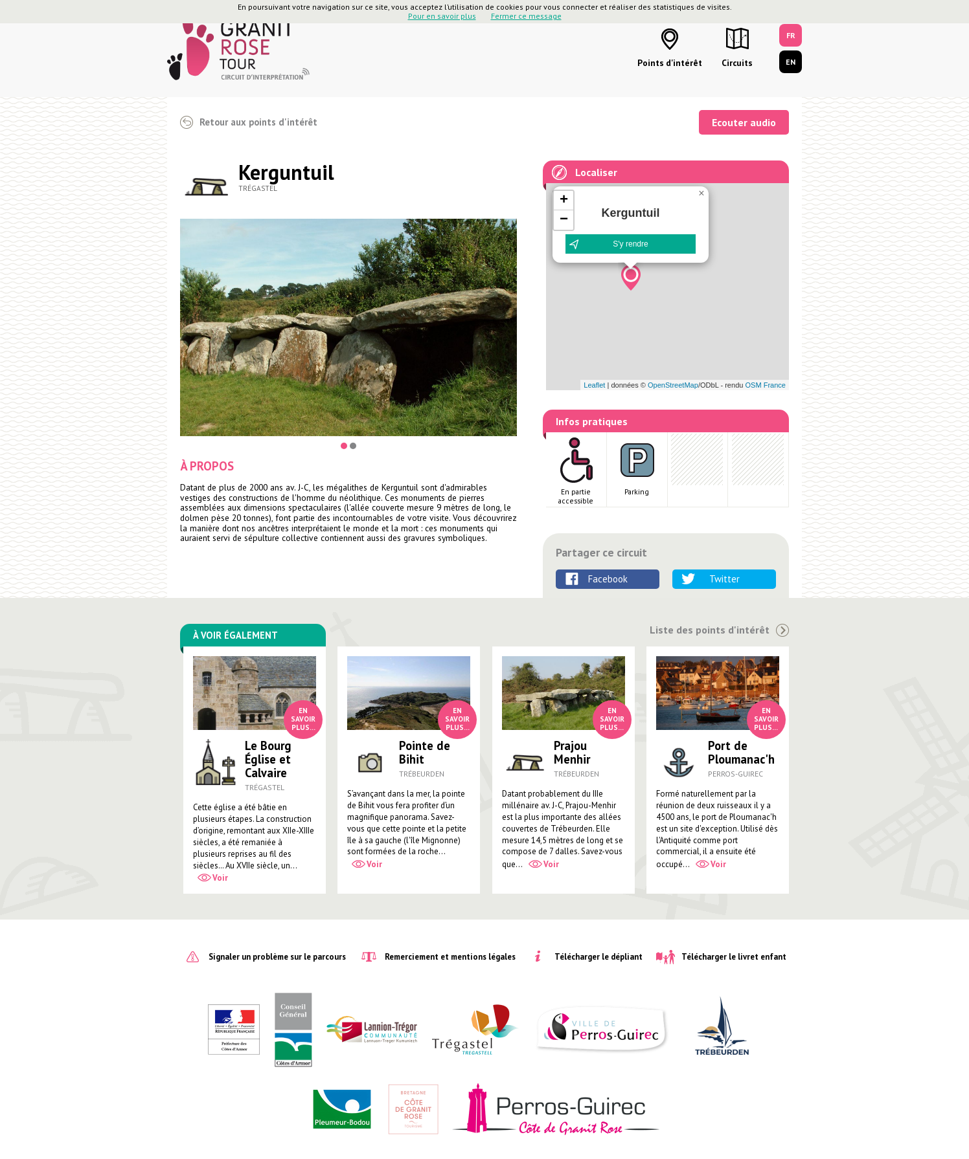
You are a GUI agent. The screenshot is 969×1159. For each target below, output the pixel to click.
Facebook (608, 579)
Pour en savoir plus (442, 16)
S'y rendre (630, 243)
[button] (631, 278)
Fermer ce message (526, 16)
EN (790, 62)
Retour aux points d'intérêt (258, 122)
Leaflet (594, 385)
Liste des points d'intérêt (710, 630)
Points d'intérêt (669, 63)
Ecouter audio (744, 122)
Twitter (724, 579)
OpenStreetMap (673, 385)
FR (790, 35)
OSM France (765, 385)
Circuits (737, 63)
